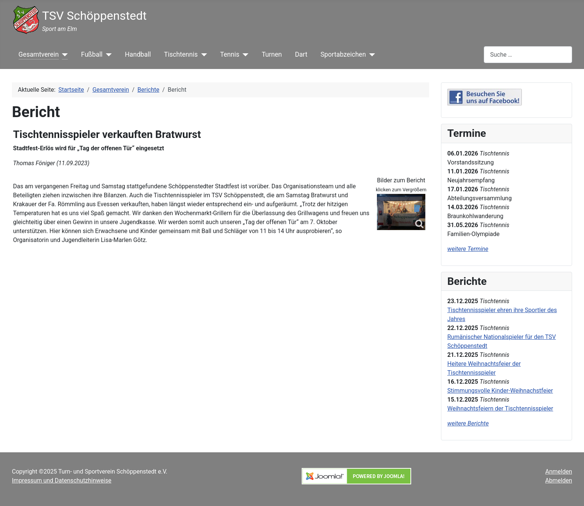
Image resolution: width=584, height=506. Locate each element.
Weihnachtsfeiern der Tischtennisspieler (500, 408)
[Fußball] (107, 54)
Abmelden (558, 480)
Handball (138, 54)
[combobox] (528, 54)
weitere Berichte (468, 423)
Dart (301, 54)
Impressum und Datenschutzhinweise (61, 480)
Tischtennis (181, 54)
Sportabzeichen (343, 54)
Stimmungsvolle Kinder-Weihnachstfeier (500, 390)
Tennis (229, 54)
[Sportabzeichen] (370, 54)
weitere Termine (467, 248)
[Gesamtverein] (63, 54)
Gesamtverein (39, 54)
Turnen (272, 54)
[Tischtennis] (202, 54)
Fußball (92, 54)
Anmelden (558, 471)
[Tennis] (244, 54)
